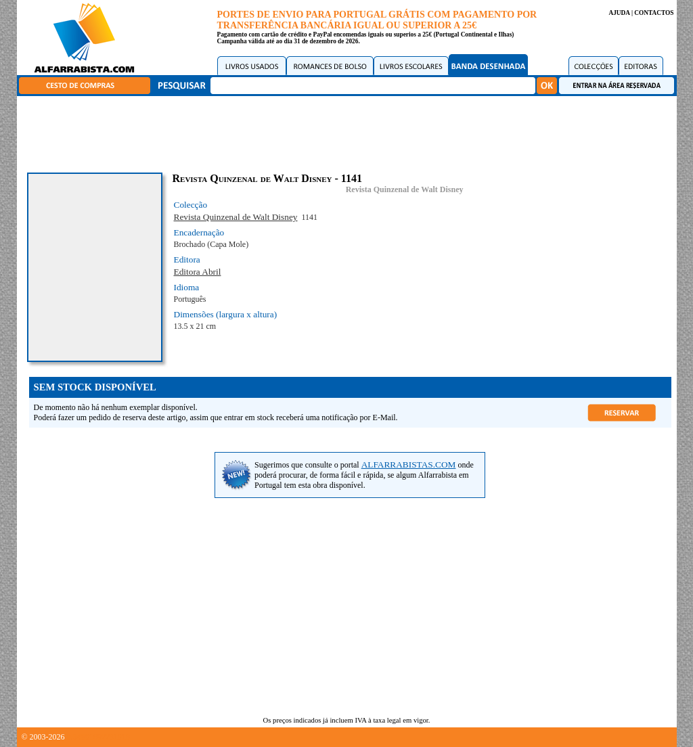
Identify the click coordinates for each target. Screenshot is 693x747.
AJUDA (618, 12)
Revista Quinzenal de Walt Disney (405, 189)
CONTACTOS (653, 12)
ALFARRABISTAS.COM (408, 464)
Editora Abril (197, 272)
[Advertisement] (350, 131)
